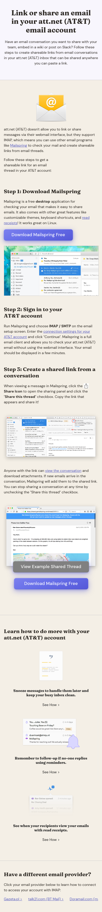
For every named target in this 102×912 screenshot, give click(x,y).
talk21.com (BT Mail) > (46, 899)
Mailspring (18, 145)
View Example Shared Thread (51, 566)
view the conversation (63, 470)
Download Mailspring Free (38, 234)
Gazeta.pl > (13, 899)
